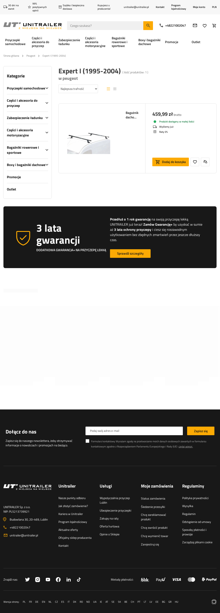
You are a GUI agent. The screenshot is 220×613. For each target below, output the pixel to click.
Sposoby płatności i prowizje (194, 531)
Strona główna (11, 56)
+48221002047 (172, 25)
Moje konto (199, 7)
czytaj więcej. (186, 446)
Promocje (14, 177)
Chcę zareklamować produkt (153, 516)
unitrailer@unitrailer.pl (24, 535)
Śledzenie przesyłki (153, 506)
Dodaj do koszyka (174, 161)
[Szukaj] (148, 25)
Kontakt (160, 7)
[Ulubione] (204, 25)
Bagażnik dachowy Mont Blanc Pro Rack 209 (132, 114)
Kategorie (16, 76)
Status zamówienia (153, 498)
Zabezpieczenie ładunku (25, 117)
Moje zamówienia (157, 486)
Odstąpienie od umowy (196, 521)
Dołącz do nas (21, 431)
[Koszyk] (214, 25)
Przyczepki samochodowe (26, 88)
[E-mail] (195, 25)
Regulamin (189, 514)
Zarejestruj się (150, 544)
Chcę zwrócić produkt (154, 527)
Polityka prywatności (195, 498)
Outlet (11, 189)
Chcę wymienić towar (154, 536)
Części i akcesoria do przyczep (22, 103)
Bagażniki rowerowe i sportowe (23, 150)
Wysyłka (187, 506)
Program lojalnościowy (178, 7)
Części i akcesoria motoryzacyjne (20, 132)
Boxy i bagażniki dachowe (26, 164)
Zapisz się (201, 431)
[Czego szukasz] (110, 25)
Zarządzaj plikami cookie (197, 542)
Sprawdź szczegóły (130, 253)
